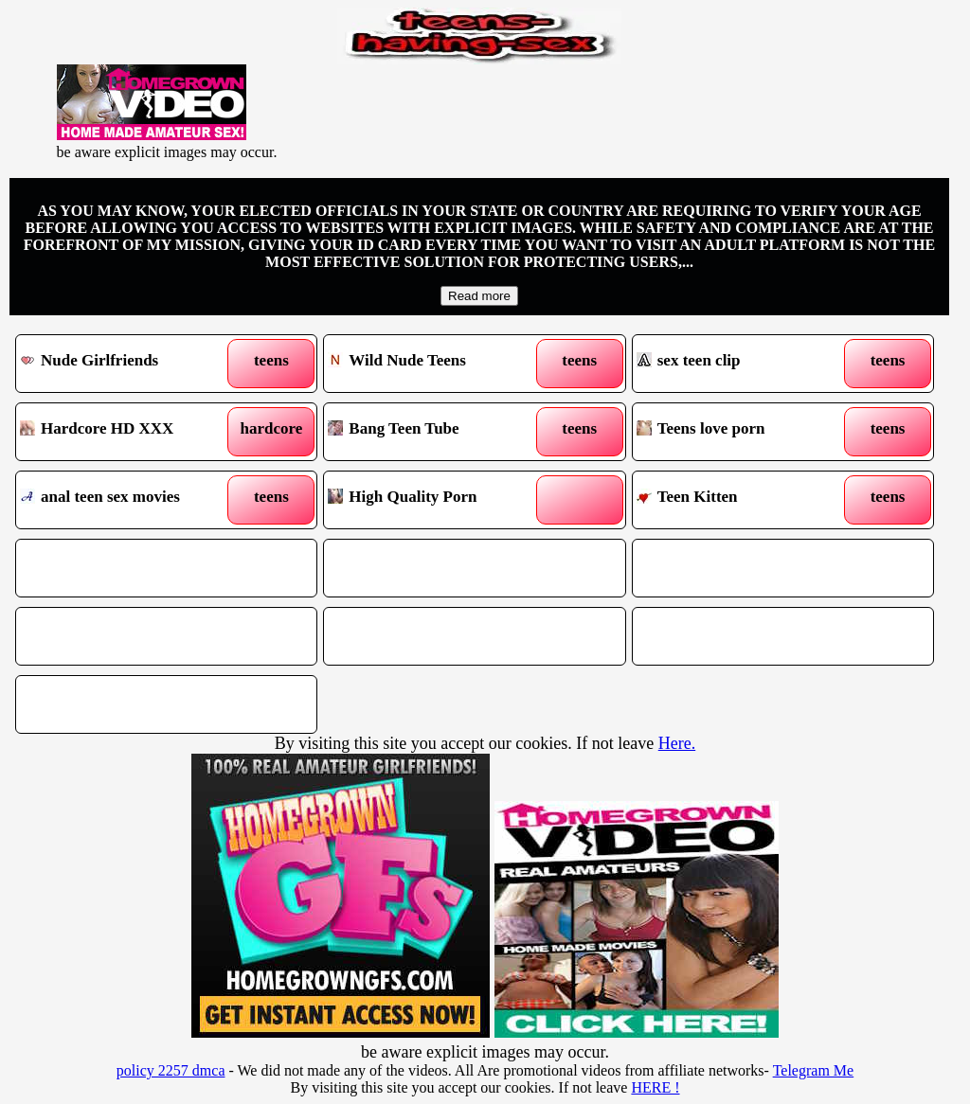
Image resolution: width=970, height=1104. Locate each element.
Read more (479, 296)
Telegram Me (813, 1070)
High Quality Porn (436, 500)
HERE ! (655, 1087)
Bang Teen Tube (436, 431)
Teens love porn (745, 431)
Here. (676, 743)
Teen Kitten (745, 500)
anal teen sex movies (128, 500)
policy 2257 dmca (171, 1070)
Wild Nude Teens (436, 363)
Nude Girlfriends (128, 363)
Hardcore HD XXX (128, 431)
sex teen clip (745, 363)
